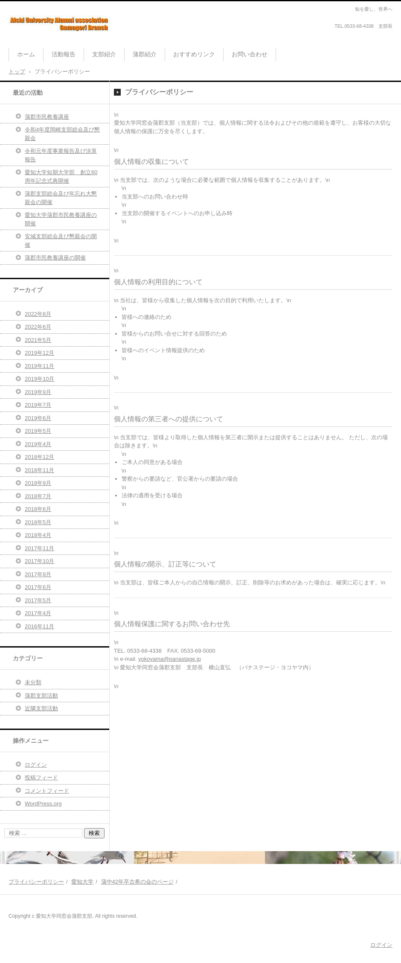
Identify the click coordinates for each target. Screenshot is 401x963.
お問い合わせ (249, 54)
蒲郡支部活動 (41, 695)
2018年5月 (38, 522)
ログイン (36, 765)
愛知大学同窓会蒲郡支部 (51, 40)
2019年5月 (38, 431)
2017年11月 (39, 548)
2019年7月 (38, 405)
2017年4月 (38, 613)
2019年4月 (38, 444)
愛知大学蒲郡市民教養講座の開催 (61, 219)
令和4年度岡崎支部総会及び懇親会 (62, 133)
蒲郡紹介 (145, 54)
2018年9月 (38, 483)
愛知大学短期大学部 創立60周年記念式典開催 (61, 176)
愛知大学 (82, 881)
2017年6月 (38, 587)
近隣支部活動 (41, 708)
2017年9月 (38, 574)
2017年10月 (39, 561)
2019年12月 (39, 353)
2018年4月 (38, 535)
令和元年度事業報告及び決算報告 (61, 155)
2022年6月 (38, 327)
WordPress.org (43, 803)
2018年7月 (38, 496)
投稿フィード (41, 777)
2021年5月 (38, 340)
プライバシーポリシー (36, 881)
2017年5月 (38, 600)
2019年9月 (38, 392)
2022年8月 (38, 314)
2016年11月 (39, 626)
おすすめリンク (194, 54)
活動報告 (64, 54)
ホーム (26, 54)
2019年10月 (39, 379)
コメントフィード (47, 791)
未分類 (33, 682)
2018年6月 (38, 509)
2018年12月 (39, 457)
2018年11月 (39, 470)
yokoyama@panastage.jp (169, 659)
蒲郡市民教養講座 (47, 117)
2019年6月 (38, 418)
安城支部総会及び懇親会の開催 (61, 240)
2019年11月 (39, 366)
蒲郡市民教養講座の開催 (55, 257)
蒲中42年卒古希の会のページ (137, 881)
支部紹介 (104, 54)
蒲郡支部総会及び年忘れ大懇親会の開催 (61, 197)
